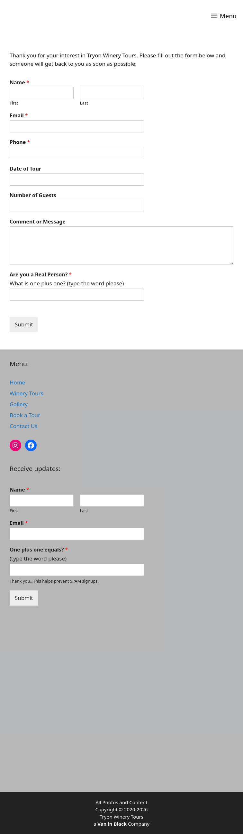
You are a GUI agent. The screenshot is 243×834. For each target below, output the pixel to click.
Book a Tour (25, 415)
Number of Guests (33, 195)
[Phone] (77, 153)
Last (84, 103)
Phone (20, 142)
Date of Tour (25, 168)
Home (17, 382)
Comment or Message (38, 221)
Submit (24, 324)
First (14, 103)
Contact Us (24, 426)
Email (19, 115)
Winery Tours (26, 393)
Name (19, 82)
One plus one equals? (39, 549)
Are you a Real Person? (41, 274)
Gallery (19, 404)
